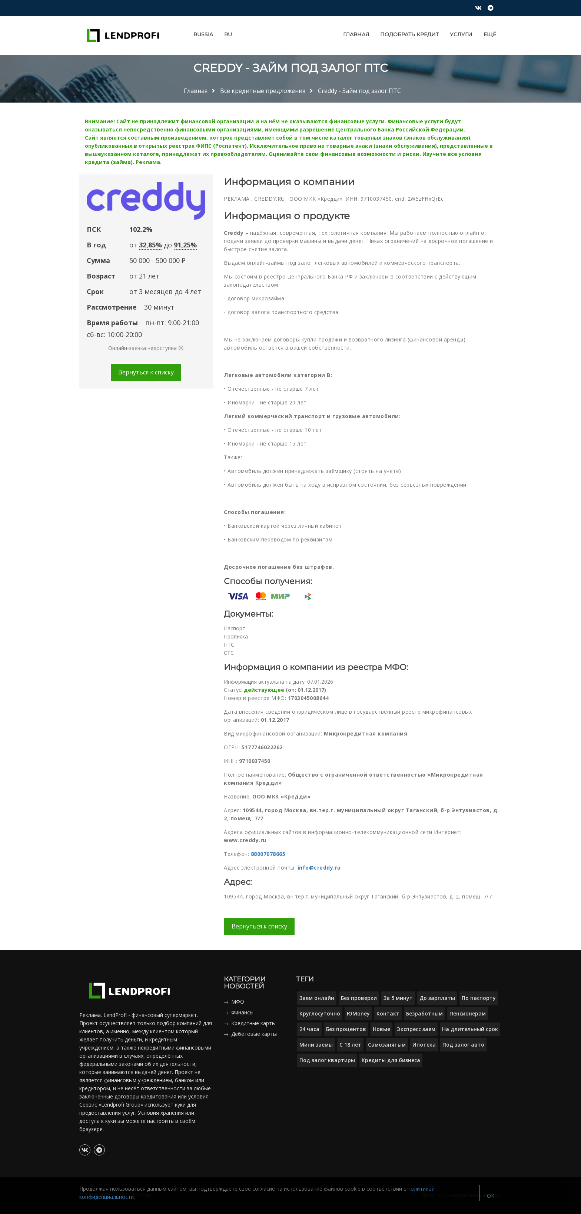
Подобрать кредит (409, 34)
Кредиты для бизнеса (391, 1060)
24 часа (309, 1029)
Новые (381, 1029)
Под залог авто (463, 1044)
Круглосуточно (319, 1013)
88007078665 (268, 853)
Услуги (461, 34)
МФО (237, 1001)
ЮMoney (358, 1013)
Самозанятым (387, 1044)
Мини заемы (316, 1044)
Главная (356, 34)
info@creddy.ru (319, 867)
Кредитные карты (253, 1023)
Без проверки (359, 997)
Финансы (242, 1012)
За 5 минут (398, 997)
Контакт (387, 1013)
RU (228, 34)
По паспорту (479, 997)
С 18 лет (350, 1044)
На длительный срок (470, 1029)
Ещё (490, 34)
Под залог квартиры (327, 1060)
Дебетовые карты (254, 1033)
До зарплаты (437, 997)
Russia (203, 34)
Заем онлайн (316, 997)
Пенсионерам (467, 1013)
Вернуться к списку (146, 372)
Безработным (424, 1013)
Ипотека (424, 1044)
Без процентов (346, 1029)
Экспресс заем (416, 1029)
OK (490, 1195)
